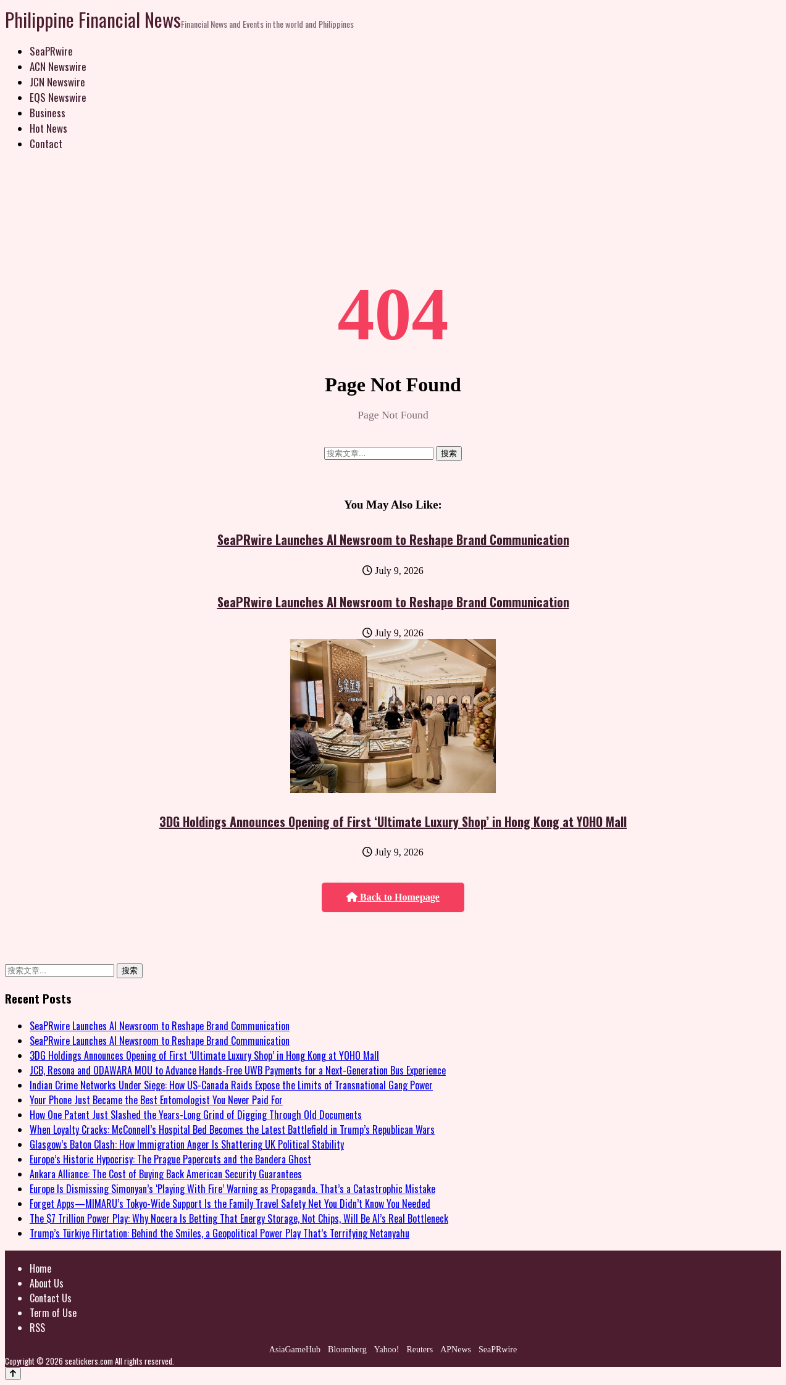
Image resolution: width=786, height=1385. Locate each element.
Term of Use (53, 1312)
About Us (47, 1283)
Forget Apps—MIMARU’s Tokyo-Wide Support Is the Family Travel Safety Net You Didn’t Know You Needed (230, 1203)
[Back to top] (13, 1373)
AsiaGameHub (294, 1349)
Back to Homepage (393, 897)
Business (47, 112)
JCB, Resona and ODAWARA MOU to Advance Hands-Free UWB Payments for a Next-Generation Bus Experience (238, 1070)
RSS (37, 1327)
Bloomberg (347, 1349)
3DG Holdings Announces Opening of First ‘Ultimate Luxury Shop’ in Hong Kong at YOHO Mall (393, 821)
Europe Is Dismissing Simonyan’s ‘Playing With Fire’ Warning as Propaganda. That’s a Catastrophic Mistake (232, 1188)
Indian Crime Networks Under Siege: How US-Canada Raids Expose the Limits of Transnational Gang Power (231, 1085)
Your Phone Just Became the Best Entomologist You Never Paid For (156, 1099)
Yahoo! (386, 1349)
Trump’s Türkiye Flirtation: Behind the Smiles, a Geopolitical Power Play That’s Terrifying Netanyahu (219, 1233)
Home (40, 1268)
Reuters (419, 1349)
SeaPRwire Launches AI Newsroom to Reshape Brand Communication (393, 539)
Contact (46, 143)
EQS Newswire (58, 97)
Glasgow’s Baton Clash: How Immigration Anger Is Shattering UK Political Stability (187, 1144)
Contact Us (51, 1298)
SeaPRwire (51, 51)
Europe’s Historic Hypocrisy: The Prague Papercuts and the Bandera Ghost (170, 1159)
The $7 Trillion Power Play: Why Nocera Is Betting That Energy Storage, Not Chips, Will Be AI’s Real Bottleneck (239, 1218)
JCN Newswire (57, 81)
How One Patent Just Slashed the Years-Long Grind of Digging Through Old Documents (196, 1114)
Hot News (48, 128)
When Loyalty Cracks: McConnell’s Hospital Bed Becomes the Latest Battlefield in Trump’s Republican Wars (232, 1129)
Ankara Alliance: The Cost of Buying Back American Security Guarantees (166, 1174)
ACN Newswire (58, 66)
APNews (455, 1349)
